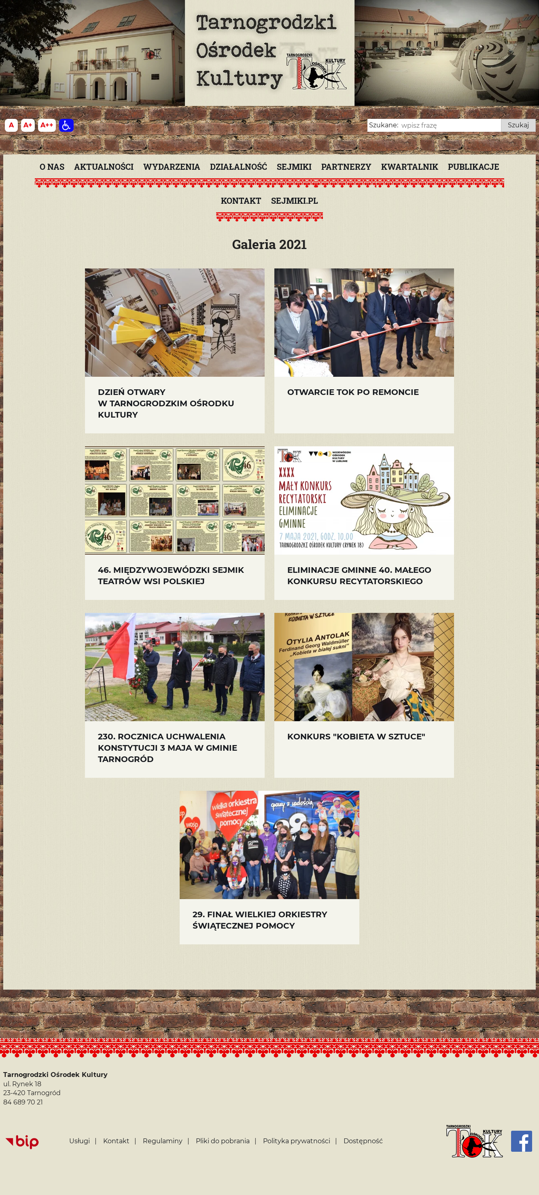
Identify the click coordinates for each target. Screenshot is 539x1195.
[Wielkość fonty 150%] (28, 125)
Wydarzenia (171, 166)
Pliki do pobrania (223, 1141)
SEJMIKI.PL (294, 200)
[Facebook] (522, 1141)
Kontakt (241, 200)
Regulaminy (162, 1141)
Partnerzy (346, 166)
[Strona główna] (474, 1141)
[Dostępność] (66, 125)
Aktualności (104, 166)
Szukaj (518, 125)
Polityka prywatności (296, 1141)
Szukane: (383, 125)
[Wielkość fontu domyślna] (11, 125)
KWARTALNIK (409, 166)
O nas (52, 166)
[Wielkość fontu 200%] (47, 125)
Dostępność (363, 1141)
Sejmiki (294, 166)
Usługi (79, 1141)
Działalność (238, 166)
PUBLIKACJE (473, 166)
